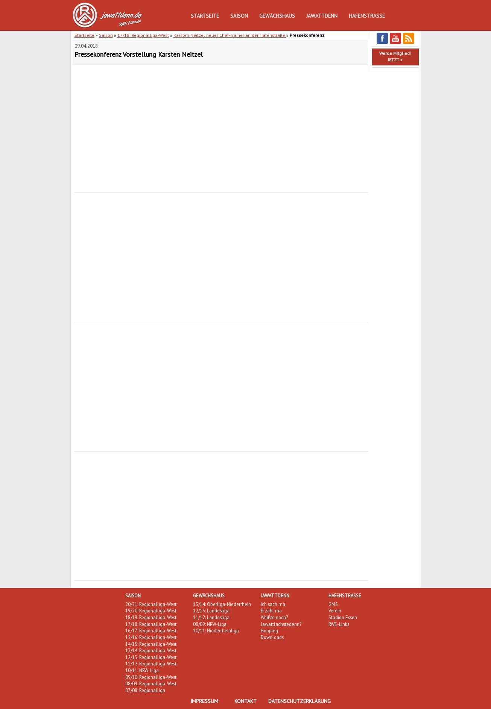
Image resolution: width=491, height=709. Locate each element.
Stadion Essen (342, 617)
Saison (239, 15)
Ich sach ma (273, 604)
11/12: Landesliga (211, 617)
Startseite (205, 15)
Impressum (204, 701)
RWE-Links (338, 624)
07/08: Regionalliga (145, 690)
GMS (333, 604)
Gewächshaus (277, 15)
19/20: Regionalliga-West (150, 610)
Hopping (269, 630)
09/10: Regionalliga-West (150, 677)
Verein (334, 610)
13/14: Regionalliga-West (150, 650)
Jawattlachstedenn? (281, 624)
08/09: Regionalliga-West (150, 683)
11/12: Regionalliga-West (150, 664)
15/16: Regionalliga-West (150, 637)
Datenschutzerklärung (299, 701)
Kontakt (245, 701)
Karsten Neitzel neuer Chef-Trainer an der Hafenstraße (229, 35)
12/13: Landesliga (211, 610)
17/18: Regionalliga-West (143, 35)
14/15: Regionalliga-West (150, 644)
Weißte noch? (274, 617)
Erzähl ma (271, 610)
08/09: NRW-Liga (209, 624)
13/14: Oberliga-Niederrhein (222, 604)
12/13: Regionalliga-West (150, 657)
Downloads (272, 637)
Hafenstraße (367, 15)
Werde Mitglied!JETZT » (395, 56)
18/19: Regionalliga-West (150, 617)
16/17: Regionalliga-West (150, 630)
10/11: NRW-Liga (142, 670)
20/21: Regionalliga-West (150, 604)
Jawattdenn (321, 15)
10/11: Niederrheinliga (216, 630)
